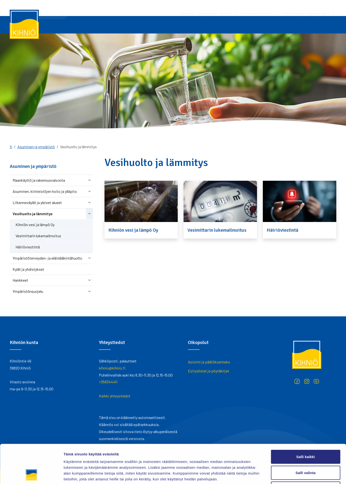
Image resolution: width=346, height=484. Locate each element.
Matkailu (122, 8)
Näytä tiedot (259, 474)
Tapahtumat (142, 8)
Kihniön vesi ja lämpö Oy (35, 224)
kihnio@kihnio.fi (112, 368)
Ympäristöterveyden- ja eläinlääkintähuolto (47, 258)
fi (11, 146)
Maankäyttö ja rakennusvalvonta (39, 180)
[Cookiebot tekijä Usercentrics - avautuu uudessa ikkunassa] (31, 474)
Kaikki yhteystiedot (114, 396)
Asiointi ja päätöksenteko (65, 24)
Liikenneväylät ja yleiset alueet (37, 202)
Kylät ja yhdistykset (28, 269)
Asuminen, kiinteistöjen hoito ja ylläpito (45, 191)
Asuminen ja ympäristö (266, 24)
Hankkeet (20, 280)
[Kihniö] (24, 24)
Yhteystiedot (229, 8)
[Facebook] (297, 381)
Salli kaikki (305, 420)
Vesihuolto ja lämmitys (33, 213)
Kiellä (305, 452)
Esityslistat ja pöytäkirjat (208, 371)
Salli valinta (306, 436)
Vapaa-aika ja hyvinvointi (215, 24)
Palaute (248, 8)
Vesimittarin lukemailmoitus (38, 235)
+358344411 (108, 381)
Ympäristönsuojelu (28, 291)
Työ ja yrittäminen (115, 24)
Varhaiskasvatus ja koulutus (163, 24)
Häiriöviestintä (28, 247)
